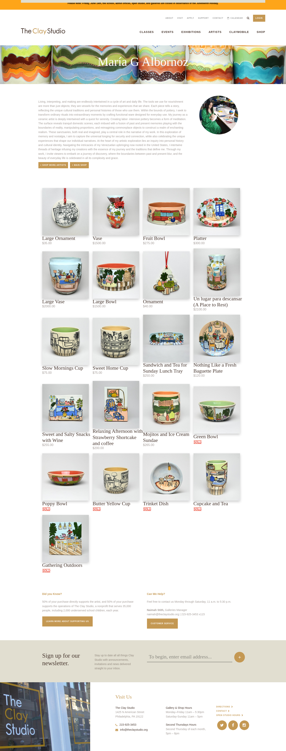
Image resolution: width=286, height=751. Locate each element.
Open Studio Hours (228, 715)
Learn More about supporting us (67, 621)
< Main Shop (79, 165)
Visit (180, 18)
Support (203, 18)
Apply (190, 18)
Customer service (162, 623)
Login (259, 18)
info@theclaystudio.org (131, 729)
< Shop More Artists (53, 165)
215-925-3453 (125, 724)
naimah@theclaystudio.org (163, 614)
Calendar (237, 18)
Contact (218, 18)
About (169, 18)
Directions (223, 707)
